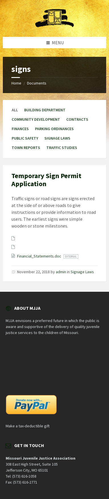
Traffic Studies (61, 147)
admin (61, 271)
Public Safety (25, 138)
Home (16, 83)
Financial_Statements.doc (39, 256)
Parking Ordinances (54, 128)
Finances (20, 128)
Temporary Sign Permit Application (46, 179)
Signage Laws (57, 138)
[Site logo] (55, 26)
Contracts (77, 119)
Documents (36, 83)
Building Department (44, 109)
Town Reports (26, 147)
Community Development (36, 119)
